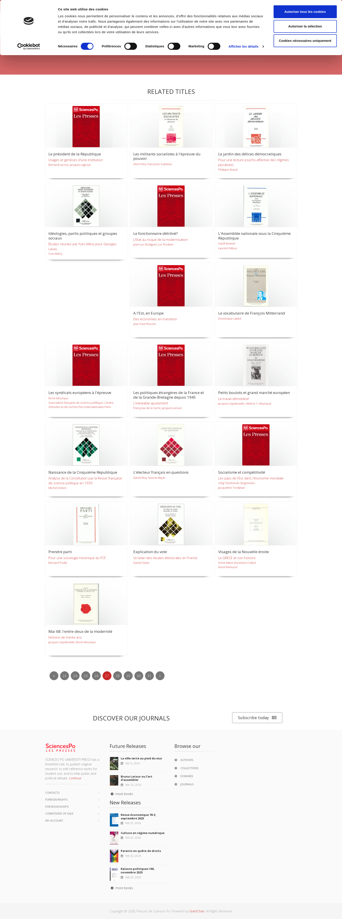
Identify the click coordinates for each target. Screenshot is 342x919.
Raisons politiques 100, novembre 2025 (138, 870)
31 (149, 676)
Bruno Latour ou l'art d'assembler (136, 778)
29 (128, 676)
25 (86, 676)
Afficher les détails (243, 46)
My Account (54, 820)
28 (118, 676)
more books (121, 794)
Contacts (52, 793)
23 (65, 676)
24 (75, 676)
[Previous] (54, 675)
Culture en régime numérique (142, 833)
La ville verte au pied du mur (141, 758)
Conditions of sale (59, 813)
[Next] (160, 675)
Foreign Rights (56, 799)
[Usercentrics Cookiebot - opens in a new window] (28, 46)
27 (107, 676)
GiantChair (196, 911)
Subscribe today (257, 717)
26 (96, 676)
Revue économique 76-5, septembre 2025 (138, 816)
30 (139, 676)
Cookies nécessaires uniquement (305, 40)
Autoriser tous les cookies (305, 12)
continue (75, 778)
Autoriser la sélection (305, 26)
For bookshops (57, 807)
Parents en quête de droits (141, 851)
